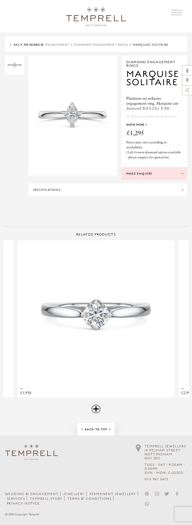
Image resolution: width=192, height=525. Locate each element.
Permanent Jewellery (113, 494)
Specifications (46, 190)
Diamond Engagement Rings (101, 45)
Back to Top (96, 429)
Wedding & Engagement (47, 45)
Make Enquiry (139, 174)
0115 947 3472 (156, 479)
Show (136, 124)
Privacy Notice (23, 503)
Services (16, 499)
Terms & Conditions (89, 499)
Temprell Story (46, 499)
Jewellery (74, 494)
